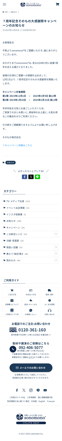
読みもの (32, 260)
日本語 (34, 401)
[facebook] (17, 390)
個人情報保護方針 (45, 397)
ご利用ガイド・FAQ (17, 397)
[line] (38, 390)
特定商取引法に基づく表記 (18, 401)
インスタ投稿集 (16, 214)
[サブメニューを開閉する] (56, 234)
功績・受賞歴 (15, 240)
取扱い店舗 (32, 247)
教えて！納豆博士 (32, 254)
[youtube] (45, 390)
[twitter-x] (24, 390)
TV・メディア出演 (18, 201)
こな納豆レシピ (32, 234)
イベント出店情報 (17, 207)
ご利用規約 (31, 397)
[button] (24, 177)
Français (51, 401)
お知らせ (10, 162)
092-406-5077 (31, 347)
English (42, 401)
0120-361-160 (32, 330)
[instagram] (31, 390)
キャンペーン (15, 227)
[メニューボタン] (4, 4)
